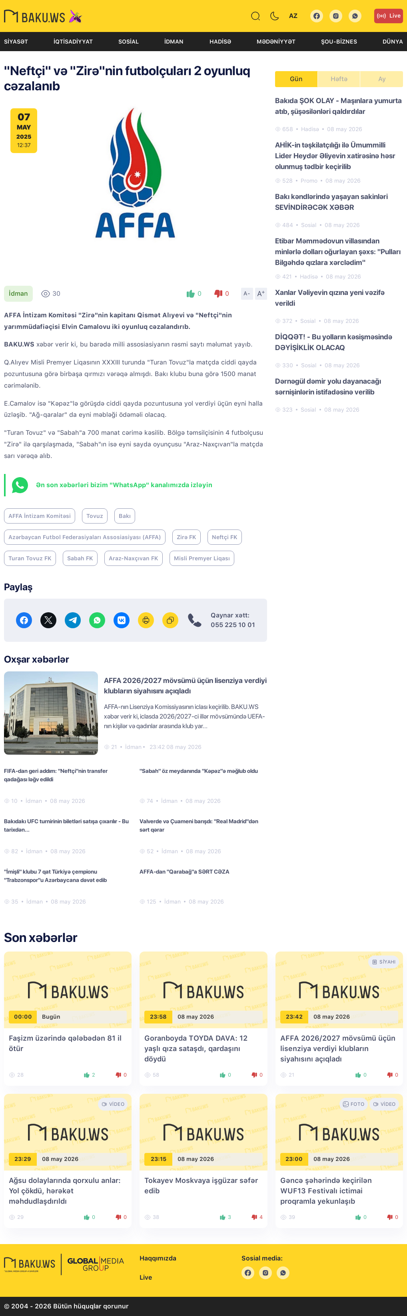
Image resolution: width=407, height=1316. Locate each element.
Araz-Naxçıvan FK (133, 558)
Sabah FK (80, 558)
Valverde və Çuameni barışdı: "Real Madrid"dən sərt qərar (199, 825)
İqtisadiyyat (73, 41)
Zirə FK (186, 537)
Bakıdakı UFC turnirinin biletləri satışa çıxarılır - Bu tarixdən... (66, 825)
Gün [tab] (296, 79)
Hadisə (220, 41)
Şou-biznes (339, 41)
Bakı (125, 516)
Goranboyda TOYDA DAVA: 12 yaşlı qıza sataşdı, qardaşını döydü (195, 1048)
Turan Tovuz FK (30, 558)
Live (389, 16)
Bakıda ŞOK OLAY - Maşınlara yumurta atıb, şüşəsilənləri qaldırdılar (338, 105)
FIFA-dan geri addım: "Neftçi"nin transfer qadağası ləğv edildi (56, 775)
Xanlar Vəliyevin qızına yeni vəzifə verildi (330, 297)
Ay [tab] (382, 79)
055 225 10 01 (233, 625)
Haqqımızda (158, 1258)
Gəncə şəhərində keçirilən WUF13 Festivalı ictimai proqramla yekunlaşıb (326, 1190)
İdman (174, 41)
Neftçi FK (224, 537)
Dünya (393, 41)
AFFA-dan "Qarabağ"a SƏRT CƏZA (184, 871)
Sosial (128, 41)
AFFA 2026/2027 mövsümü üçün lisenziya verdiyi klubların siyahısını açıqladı (337, 1048)
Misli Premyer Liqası (202, 558)
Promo (309, 180)
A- (247, 293)
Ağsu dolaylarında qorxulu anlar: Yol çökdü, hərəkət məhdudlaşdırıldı (65, 1190)
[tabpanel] (339, 254)
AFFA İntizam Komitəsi (39, 516)
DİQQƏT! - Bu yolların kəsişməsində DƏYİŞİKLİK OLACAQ (333, 342)
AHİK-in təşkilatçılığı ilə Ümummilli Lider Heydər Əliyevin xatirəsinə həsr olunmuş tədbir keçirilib (335, 156)
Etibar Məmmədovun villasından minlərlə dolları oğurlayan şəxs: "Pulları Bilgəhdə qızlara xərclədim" (338, 252)
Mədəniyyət (276, 41)
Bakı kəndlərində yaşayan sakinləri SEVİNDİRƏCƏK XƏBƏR (331, 201)
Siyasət (16, 41)
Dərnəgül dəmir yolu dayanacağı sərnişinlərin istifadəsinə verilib (328, 386)
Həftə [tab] (339, 79)
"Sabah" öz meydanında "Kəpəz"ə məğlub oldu (199, 771)
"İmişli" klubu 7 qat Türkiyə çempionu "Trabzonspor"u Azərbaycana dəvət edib (55, 875)
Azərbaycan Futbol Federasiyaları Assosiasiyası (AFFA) (84, 537)
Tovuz (94, 516)
